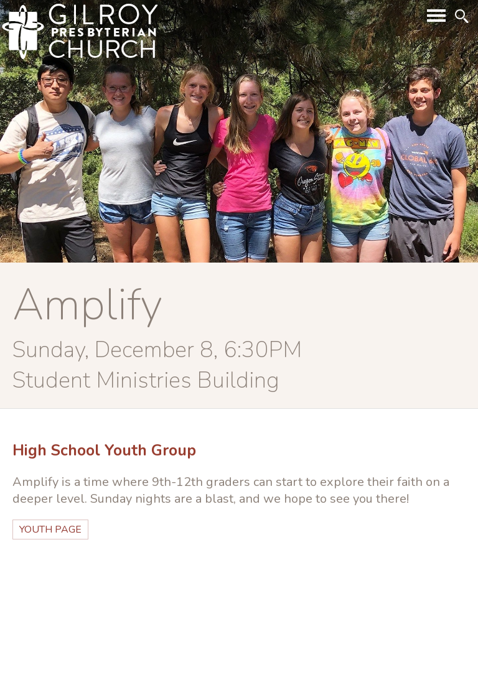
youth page (50, 529)
